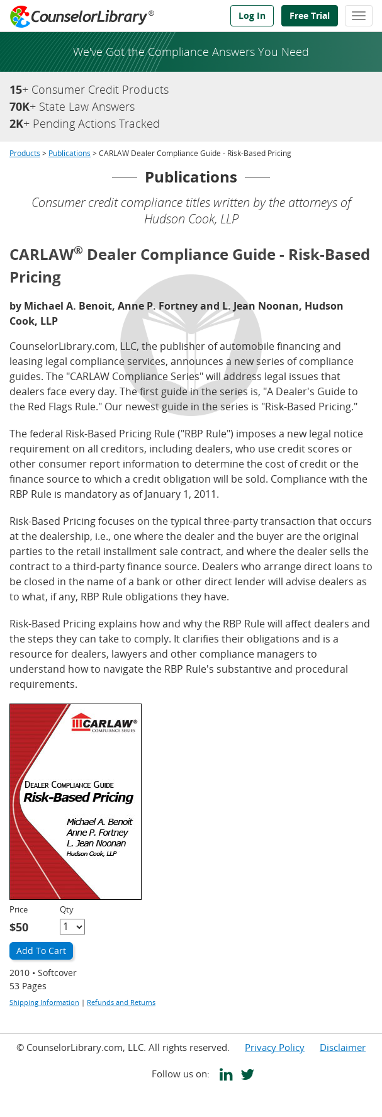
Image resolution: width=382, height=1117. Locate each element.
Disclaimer (343, 1047)
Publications (69, 153)
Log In (252, 15)
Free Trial (309, 15)
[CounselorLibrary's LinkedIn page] (224, 1076)
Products (24, 153)
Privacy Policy (275, 1047)
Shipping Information (44, 1002)
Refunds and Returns (121, 1002)
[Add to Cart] (41, 951)
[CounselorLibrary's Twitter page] (244, 1076)
